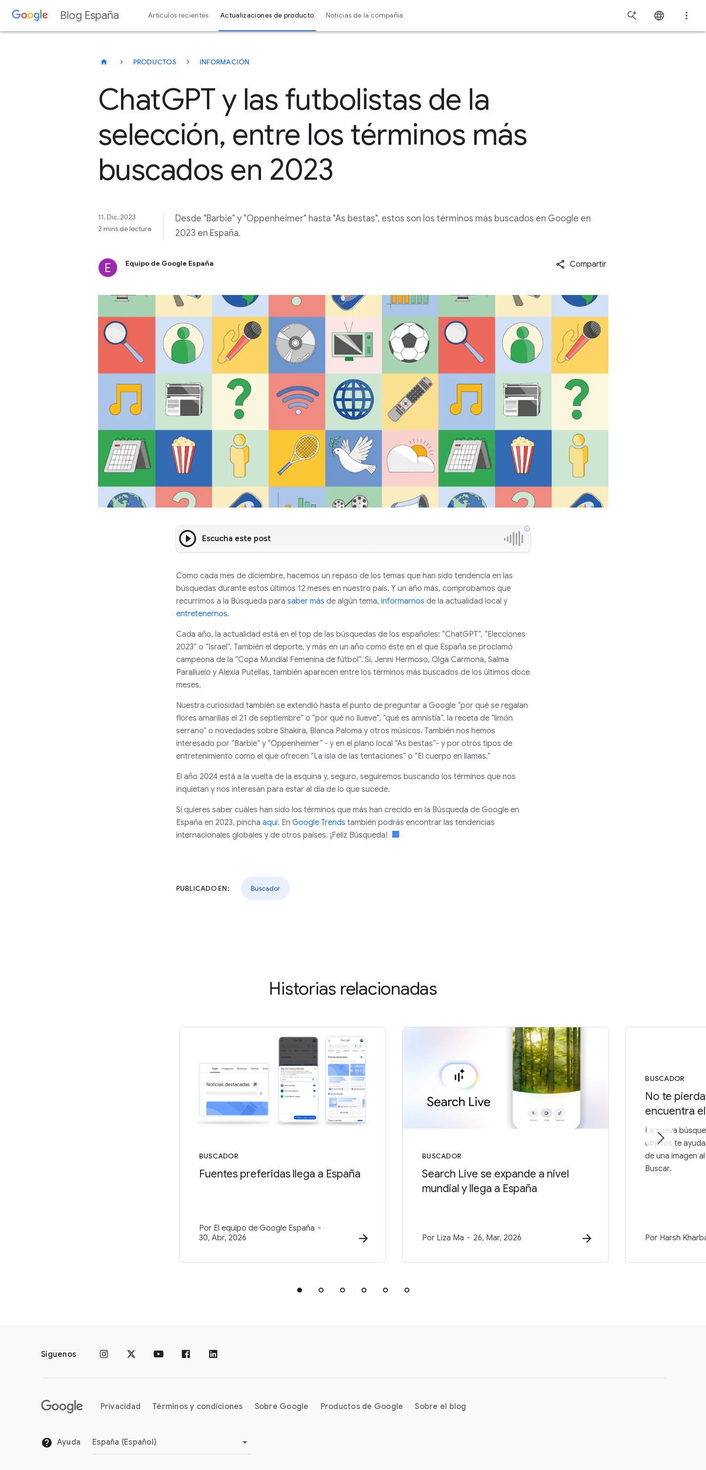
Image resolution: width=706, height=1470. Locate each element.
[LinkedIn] (213, 1345)
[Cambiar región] (171, 1433)
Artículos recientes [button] (178, 15)
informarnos (402, 601)
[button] (581, 264)
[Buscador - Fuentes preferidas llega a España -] (225, 1141)
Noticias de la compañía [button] (364, 15)
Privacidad (121, 1398)
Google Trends (318, 822)
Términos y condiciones (197, 1398)
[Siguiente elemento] (660, 1133)
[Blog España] (104, 62)
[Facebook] (186, 1345)
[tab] (299, 1281)
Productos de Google (362, 1398)
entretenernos (201, 614)
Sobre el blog (440, 1398)
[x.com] (131, 1345)
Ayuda (61, 1434)
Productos (154, 62)
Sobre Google (282, 1398)
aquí (270, 822)
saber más (305, 601)
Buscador (265, 888)
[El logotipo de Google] (62, 1398)
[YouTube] (158, 1345)
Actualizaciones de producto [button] (267, 15)
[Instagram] (104, 1345)
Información (225, 62)
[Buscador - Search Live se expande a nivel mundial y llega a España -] (481, 1141)
